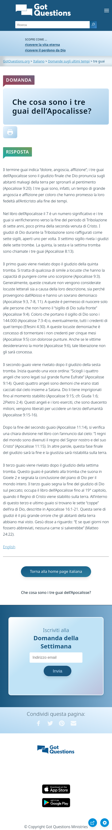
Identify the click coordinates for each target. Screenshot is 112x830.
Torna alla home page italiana (56, 571)
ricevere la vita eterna (42, 44)
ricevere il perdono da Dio (45, 50)
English (9, 546)
